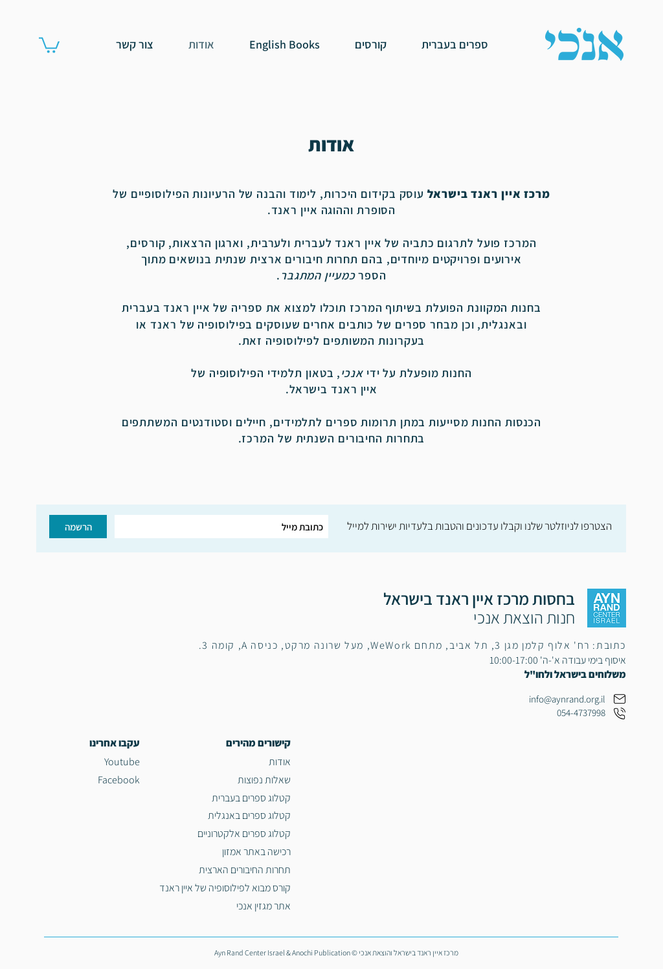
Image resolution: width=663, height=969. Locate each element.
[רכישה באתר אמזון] (224, 852)
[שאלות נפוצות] (224, 780)
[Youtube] (88, 762)
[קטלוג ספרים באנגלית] (224, 816)
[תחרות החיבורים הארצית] (224, 870)
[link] (49, 44)
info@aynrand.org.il (567, 699)
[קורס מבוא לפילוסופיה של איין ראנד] (224, 888)
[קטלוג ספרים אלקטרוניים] (224, 834)
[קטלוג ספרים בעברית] (224, 798)
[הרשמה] (78, 526)
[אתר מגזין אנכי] (224, 906)
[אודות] (224, 762)
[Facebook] (88, 780)
